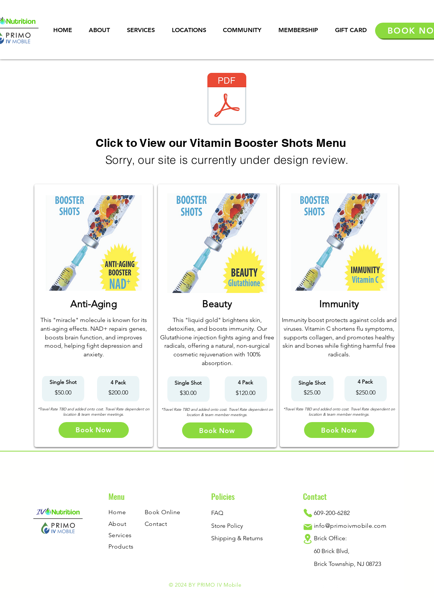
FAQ (217, 512)
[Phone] (308, 513)
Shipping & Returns (237, 538)
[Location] (308, 539)
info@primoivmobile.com (350, 525)
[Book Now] (94, 430)
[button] (141, 30)
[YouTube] (357, 585)
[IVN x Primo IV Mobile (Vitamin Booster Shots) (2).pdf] (227, 100)
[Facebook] (307, 585)
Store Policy (227, 525)
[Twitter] (324, 585)
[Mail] (308, 527)
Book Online (163, 512)
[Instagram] (340, 585)
